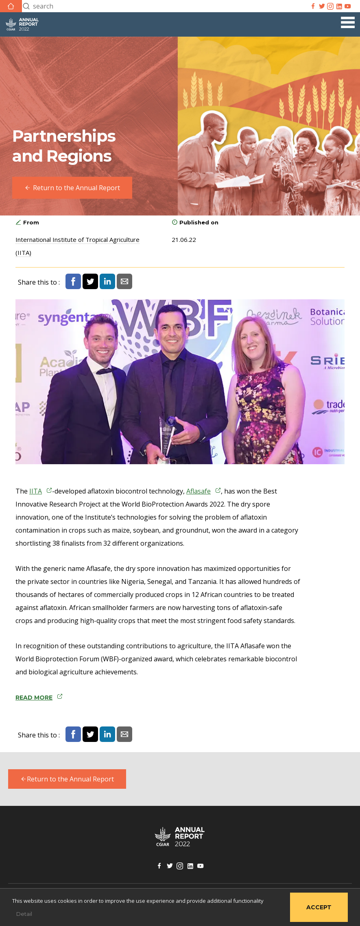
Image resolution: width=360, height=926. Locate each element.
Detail (24, 914)
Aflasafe (198, 491)
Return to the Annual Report (67, 779)
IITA (35, 491)
